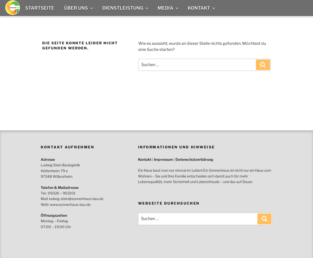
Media (168, 8)
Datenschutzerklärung (194, 159)
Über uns (79, 8)
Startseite (39, 8)
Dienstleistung (125, 8)
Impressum (163, 159)
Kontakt (202, 8)
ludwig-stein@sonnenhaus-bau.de (76, 198)
